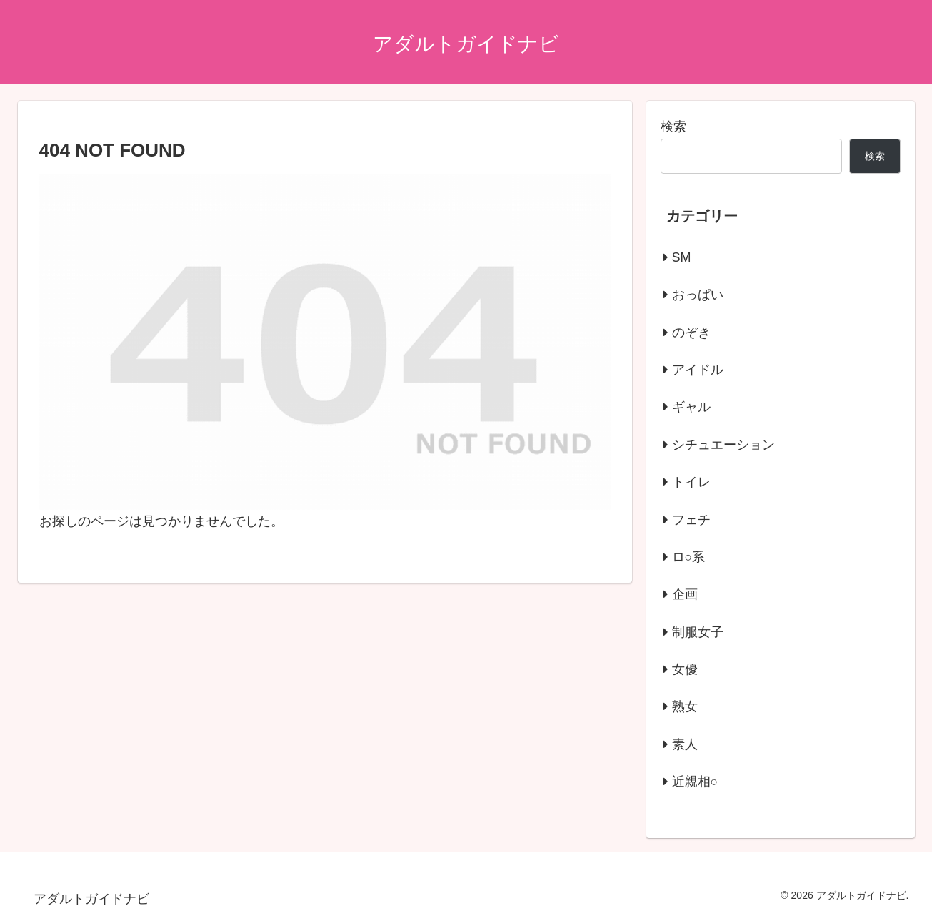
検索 (673, 126)
